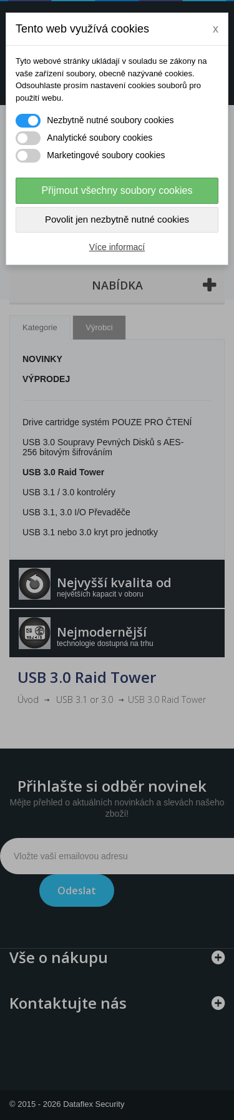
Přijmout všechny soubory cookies (117, 190)
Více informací (117, 247)
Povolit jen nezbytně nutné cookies (117, 219)
